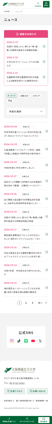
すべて (13, 95)
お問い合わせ (39, 391)
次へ (40, 302)
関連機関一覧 (42, 400)
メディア (36, 95)
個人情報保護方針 (24, 400)
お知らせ (24, 95)
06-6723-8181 (17, 383)
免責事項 (8, 400)
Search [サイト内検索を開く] (38, 6)
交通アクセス (16, 391)
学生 (10, 100)
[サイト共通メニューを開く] (46, 4)
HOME (7, 11)
